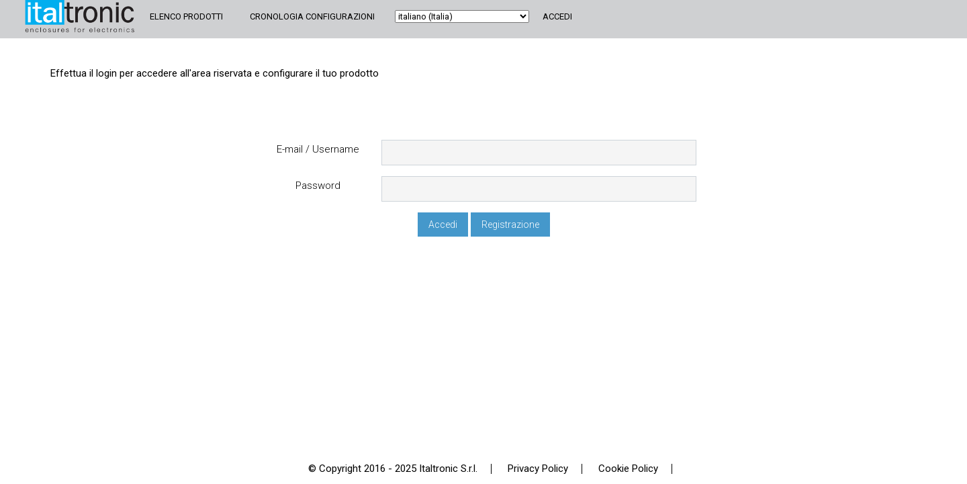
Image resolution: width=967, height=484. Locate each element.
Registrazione (510, 224)
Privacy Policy (538, 468)
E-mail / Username (318, 150)
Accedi (557, 16)
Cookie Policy (628, 468)
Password (317, 186)
